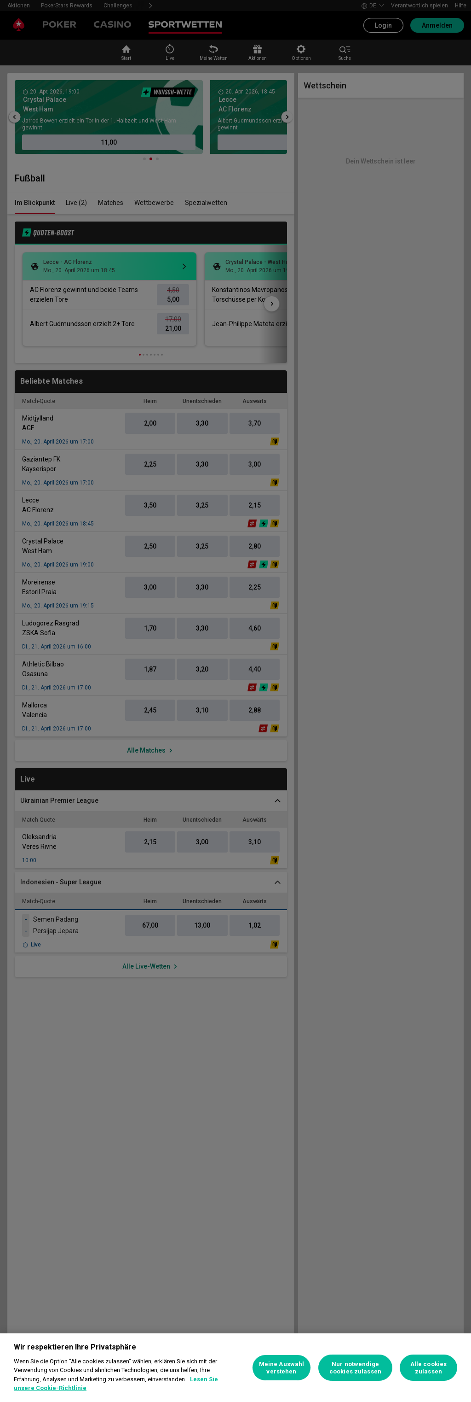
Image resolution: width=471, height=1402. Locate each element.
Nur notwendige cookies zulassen (355, 1368)
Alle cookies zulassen (428, 1368)
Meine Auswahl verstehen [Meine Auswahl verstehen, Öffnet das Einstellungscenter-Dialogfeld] (281, 1368)
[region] (235, 1367)
